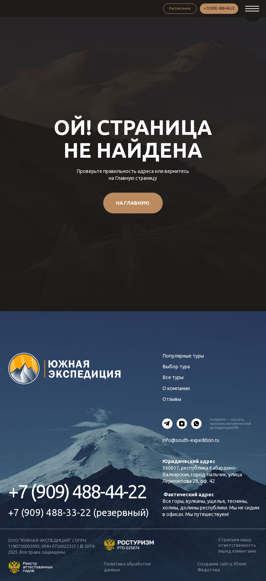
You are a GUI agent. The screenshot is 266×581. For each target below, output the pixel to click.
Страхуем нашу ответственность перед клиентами (237, 545)
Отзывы (171, 399)
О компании (176, 388)
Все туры (173, 377)
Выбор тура (176, 366)
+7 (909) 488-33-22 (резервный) (78, 512)
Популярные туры (183, 356)
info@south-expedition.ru (190, 440)
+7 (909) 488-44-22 (77, 491)
